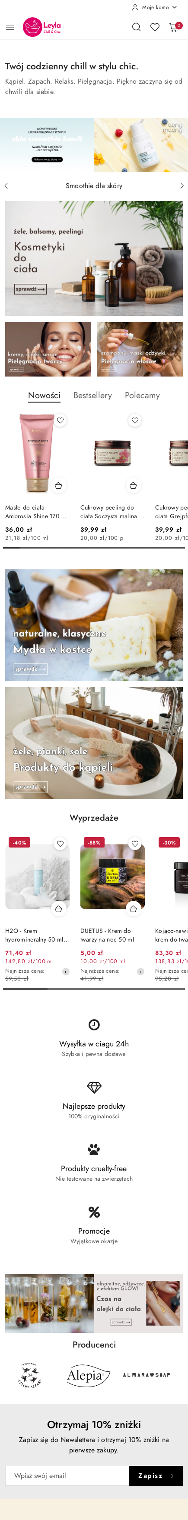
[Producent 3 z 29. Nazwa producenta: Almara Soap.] (146, 1375)
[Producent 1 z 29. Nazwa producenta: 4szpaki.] (29, 1375)
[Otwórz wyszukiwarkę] (136, 27)
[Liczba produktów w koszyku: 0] (173, 27)
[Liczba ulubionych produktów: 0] (154, 27)
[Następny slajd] (182, 185)
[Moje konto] (155, 7)
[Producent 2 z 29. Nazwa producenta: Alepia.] (88, 1375)
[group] (94, 145)
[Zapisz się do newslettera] (67, 1476)
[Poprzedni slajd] (6, 185)
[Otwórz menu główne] (10, 27)
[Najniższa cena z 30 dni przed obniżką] (65, 971)
